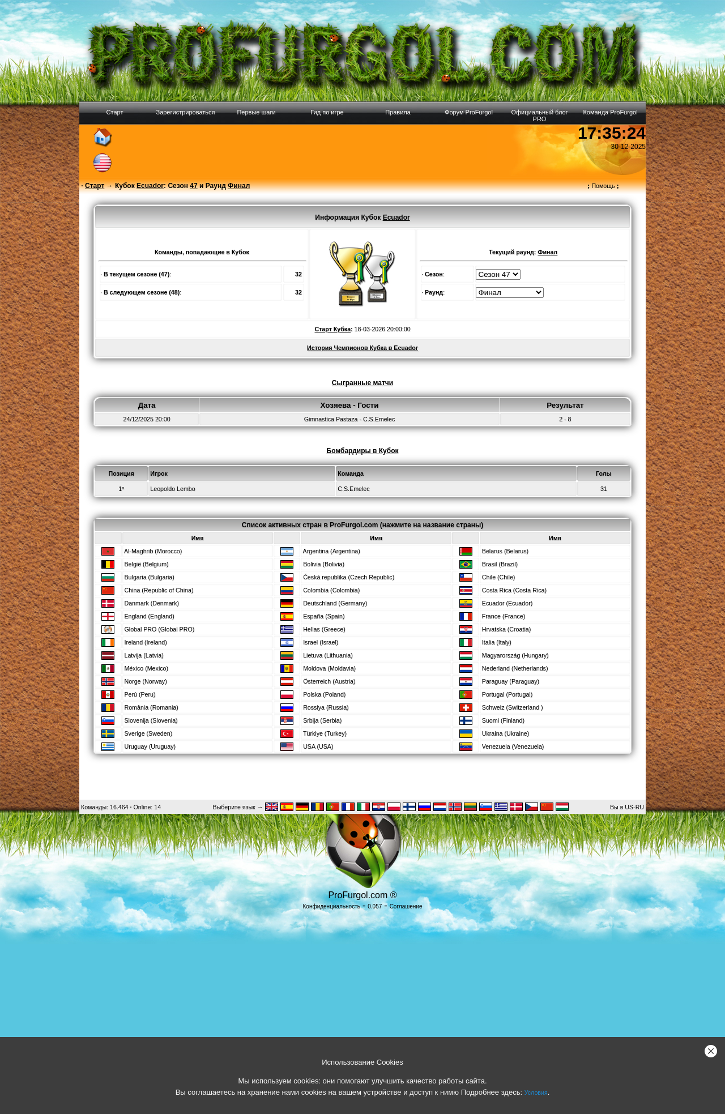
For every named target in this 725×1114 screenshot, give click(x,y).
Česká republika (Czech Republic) (348, 577)
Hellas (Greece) (324, 629)
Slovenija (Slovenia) (150, 720)
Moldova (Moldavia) (329, 668)
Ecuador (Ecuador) (507, 603)
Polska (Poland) (324, 694)
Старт (114, 112)
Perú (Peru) (139, 694)
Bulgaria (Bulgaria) (149, 577)
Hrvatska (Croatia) (506, 629)
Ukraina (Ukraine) (506, 733)
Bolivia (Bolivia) (323, 564)
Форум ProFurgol (469, 112)
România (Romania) (151, 707)
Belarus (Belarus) (505, 551)
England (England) (149, 616)
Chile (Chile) (498, 577)
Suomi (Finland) (503, 720)
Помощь (603, 185)
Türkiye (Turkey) (325, 733)
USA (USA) (318, 746)
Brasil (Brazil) (500, 564)
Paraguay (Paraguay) (510, 681)
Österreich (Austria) (329, 681)
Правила (398, 112)
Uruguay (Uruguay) (150, 746)
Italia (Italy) (496, 642)
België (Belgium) (146, 564)
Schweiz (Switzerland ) (512, 707)
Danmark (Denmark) (151, 603)
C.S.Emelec (353, 488)
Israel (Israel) (320, 642)
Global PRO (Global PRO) (159, 629)
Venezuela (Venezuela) (513, 746)
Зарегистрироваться (185, 112)
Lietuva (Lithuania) (328, 655)
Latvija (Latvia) (143, 655)
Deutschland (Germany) (335, 603)
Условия (536, 1092)
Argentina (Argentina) (331, 551)
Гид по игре (326, 112)
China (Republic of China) (158, 590)
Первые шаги (256, 112)
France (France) (503, 616)
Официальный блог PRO (539, 115)
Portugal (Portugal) (507, 694)
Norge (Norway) (145, 681)
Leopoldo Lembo (172, 488)
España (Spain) (323, 616)
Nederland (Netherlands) (515, 668)
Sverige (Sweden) (148, 733)
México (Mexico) (146, 668)
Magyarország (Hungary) (515, 655)
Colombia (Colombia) (331, 590)
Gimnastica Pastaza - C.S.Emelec (349, 419)
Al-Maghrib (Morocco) (153, 551)
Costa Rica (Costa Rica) (514, 590)
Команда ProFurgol (610, 112)
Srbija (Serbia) (322, 720)
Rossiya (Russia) (326, 707)
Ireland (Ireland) (145, 642)
